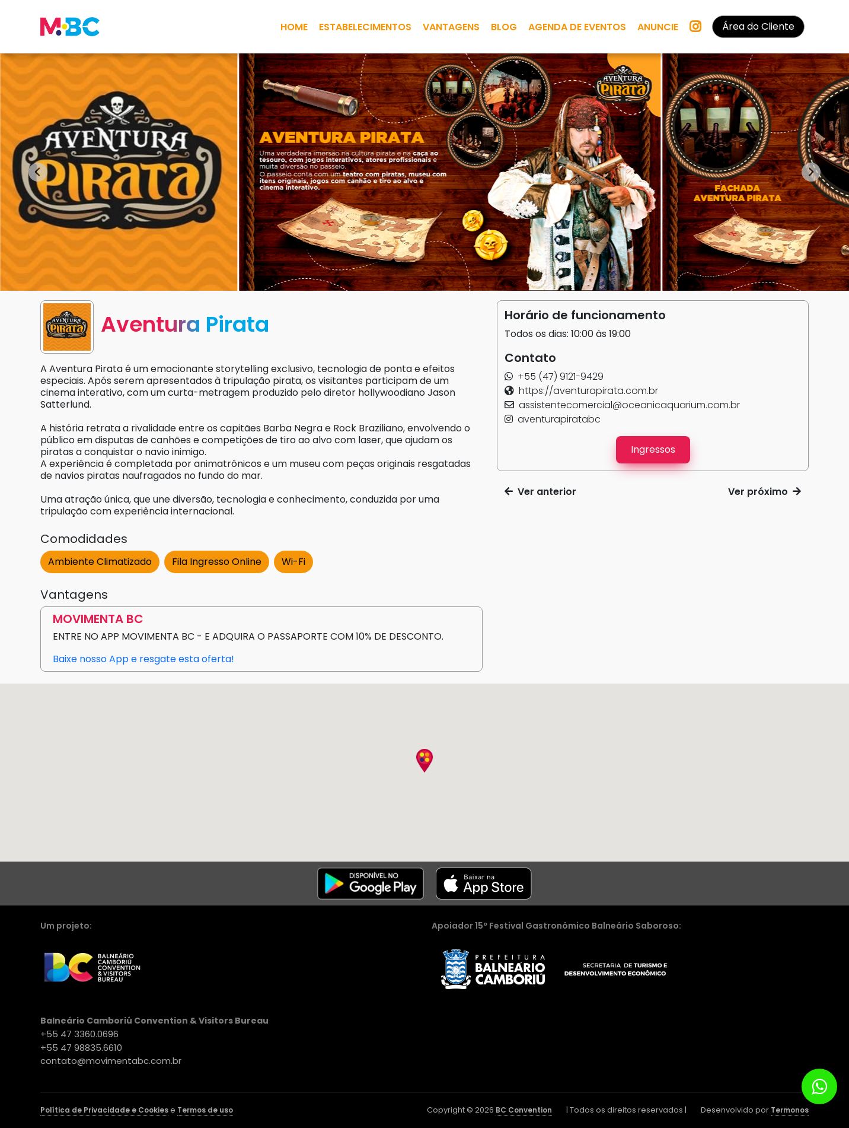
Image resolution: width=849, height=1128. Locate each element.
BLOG (504, 27)
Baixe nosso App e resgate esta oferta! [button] (143, 659)
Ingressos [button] (653, 449)
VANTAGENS (451, 27)
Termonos (790, 1110)
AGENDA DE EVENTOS (577, 27)
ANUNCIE (657, 27)
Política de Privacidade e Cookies (104, 1110)
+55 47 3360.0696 (79, 1034)
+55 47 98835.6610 (81, 1047)
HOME (294, 27)
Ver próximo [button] (764, 491)
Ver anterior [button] (540, 491)
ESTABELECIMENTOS (365, 27)
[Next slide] (811, 172)
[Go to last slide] (37, 172)
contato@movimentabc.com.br (110, 1060)
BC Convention (524, 1110)
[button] (554, 376)
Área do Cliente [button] (758, 26)
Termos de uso (205, 1110)
